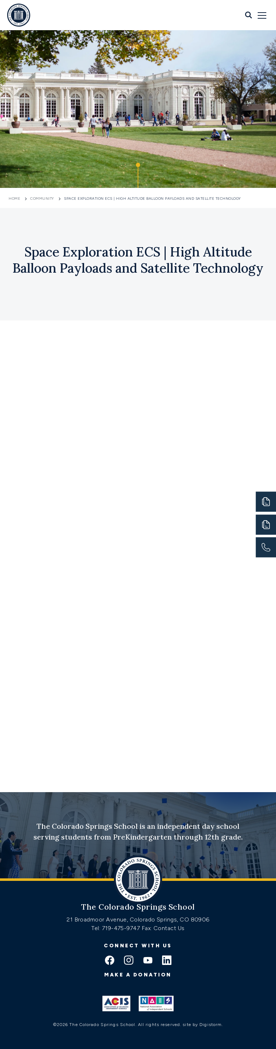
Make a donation (138, 975)
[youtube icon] (147, 961)
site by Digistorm (202, 1024)
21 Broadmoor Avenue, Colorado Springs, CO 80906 (138, 919)
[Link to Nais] (156, 1003)
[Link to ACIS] (116, 1003)
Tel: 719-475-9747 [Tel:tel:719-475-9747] (116, 928)
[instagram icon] (128, 961)
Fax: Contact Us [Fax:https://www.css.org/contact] (163, 928)
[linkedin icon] (166, 961)
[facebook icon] (109, 961)
